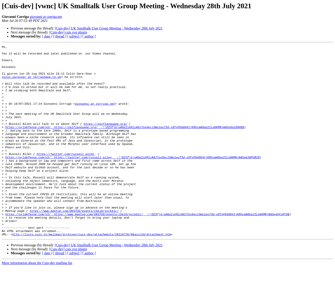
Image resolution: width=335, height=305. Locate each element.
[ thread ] (59, 36)
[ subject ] (74, 36)
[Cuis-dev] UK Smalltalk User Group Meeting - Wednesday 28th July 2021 (109, 28)
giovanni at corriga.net (46, 17)
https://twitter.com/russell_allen (65, 176)
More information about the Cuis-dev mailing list (37, 301)
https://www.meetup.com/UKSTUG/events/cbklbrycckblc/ (74, 244)
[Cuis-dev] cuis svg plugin (68, 32)
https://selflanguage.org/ (105, 140)
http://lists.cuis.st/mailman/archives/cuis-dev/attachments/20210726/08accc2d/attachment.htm (91, 272)
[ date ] (47, 36)
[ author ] (89, 36)
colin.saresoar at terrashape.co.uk (31, 83)
